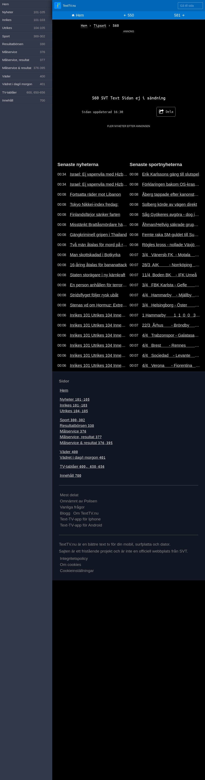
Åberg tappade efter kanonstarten (171, 194)
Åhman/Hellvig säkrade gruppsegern (171, 224)
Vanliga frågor (72, 507)
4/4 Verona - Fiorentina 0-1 (171, 365)
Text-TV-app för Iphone (80, 519)
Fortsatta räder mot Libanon (95, 194)
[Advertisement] (128, 62)
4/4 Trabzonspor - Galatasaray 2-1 (171, 335)
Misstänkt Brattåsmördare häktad (98, 224)
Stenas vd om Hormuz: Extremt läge (98, 305)
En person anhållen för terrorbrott (98, 285)
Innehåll (70, 475)
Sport (72, 420)
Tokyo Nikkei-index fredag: (94, 204)
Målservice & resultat (86, 443)
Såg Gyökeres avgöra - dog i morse (171, 214)
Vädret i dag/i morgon (83, 457)
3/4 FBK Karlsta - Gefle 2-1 (171, 285)
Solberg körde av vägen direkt (169, 204)
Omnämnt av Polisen (78, 501)
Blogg (65, 513)
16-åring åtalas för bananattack (98, 265)
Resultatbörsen (77, 425)
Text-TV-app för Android (81, 525)
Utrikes (74, 411)
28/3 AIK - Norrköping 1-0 (171, 265)
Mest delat (69, 495)
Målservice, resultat (81, 437)
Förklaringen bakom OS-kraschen (171, 184)
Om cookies (70, 564)
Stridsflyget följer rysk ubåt (94, 295)
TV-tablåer (82, 466)
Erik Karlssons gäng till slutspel (170, 174)
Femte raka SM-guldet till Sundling (171, 234)
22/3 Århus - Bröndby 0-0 (171, 325)
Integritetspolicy (74, 558)
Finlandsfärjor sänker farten (95, 214)
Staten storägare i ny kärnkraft (97, 275)
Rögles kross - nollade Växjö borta (171, 244)
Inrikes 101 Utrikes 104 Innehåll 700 (98, 315)
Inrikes (73, 405)
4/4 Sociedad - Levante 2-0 (171, 355)
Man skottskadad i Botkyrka (95, 254)
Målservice (73, 431)
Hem (77, 15)
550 (128, 15)
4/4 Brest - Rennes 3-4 (171, 345)
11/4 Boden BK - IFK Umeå (169, 275)
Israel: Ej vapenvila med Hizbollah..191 (98, 184)
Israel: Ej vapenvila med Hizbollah (98, 174)
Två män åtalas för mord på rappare (98, 244)
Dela (166, 111)
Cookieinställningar (77, 570)
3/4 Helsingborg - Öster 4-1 (171, 305)
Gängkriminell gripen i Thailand (98, 234)
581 (179, 15)
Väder (69, 452)
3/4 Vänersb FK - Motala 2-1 (171, 254)
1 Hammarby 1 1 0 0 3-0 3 (171, 315)
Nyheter (75, 399)
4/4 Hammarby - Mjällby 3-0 (171, 295)
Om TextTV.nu (86, 513)
